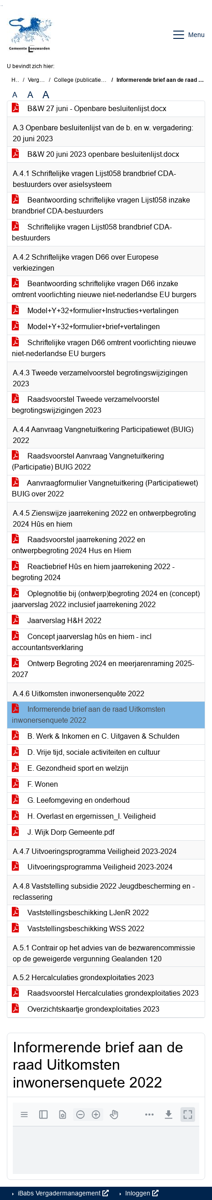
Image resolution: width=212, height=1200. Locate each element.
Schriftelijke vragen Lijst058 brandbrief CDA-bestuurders (92, 232)
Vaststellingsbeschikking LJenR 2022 (80, 913)
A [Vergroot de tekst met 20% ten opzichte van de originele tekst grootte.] (30, 95)
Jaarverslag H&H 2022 (56, 620)
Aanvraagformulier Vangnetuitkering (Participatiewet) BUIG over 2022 (105, 488)
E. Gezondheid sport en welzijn (70, 768)
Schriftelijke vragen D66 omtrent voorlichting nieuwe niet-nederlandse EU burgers (104, 348)
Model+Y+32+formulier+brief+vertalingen (86, 327)
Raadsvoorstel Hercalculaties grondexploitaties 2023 (105, 993)
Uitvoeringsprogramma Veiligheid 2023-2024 (92, 867)
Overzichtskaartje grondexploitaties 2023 (85, 1009)
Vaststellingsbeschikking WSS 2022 (78, 929)
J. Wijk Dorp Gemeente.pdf (63, 832)
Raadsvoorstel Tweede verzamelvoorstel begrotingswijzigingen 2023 (85, 404)
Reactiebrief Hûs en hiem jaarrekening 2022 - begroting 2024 (93, 572)
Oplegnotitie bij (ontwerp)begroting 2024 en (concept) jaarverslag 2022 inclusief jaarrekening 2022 (106, 599)
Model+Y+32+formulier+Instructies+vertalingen (95, 311)
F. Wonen (35, 784)
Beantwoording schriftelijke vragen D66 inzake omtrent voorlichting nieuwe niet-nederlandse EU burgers (104, 289)
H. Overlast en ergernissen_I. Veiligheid (84, 816)
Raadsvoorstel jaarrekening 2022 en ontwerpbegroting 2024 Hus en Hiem (78, 545)
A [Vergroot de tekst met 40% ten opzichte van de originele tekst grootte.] (45, 95)
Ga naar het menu (2, 5)
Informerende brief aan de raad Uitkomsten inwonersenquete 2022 (88, 714)
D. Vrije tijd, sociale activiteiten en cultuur (86, 752)
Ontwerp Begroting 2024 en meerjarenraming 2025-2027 (103, 669)
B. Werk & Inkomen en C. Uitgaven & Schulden (96, 736)
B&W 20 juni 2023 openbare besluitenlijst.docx (95, 154)
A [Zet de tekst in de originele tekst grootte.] (14, 95)
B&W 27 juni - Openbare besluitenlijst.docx (89, 108)
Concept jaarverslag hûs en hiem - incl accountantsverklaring (82, 642)
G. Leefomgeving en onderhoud (71, 800)
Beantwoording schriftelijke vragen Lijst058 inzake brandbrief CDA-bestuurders (101, 205)
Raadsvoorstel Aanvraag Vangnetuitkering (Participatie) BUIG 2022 (88, 461)
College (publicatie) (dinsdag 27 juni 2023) (107, 80)
